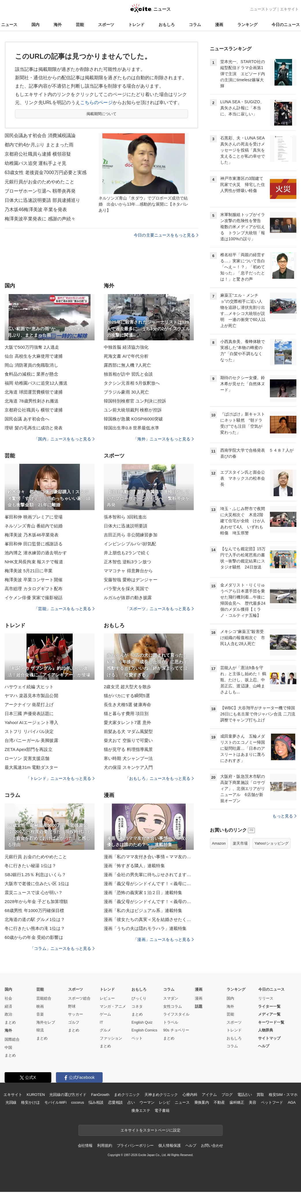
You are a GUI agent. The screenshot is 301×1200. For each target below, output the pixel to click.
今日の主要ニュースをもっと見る (166, 235)
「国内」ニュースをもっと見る (64, 439)
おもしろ (167, 24)
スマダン (170, 998)
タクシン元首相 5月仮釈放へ (132, 383)
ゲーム (105, 1014)
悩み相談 (96, 1102)
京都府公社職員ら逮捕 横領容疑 (38, 154)
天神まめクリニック (161, 1094)
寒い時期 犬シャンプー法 (128, 758)
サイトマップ (269, 1038)
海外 (58, 24)
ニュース (9, 24)
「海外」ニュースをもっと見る (163, 439)
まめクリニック (127, 1094)
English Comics (144, 1030)
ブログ (227, 1094)
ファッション (111, 1038)
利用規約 (104, 1145)
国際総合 (12, 1039)
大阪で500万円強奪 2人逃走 (32, 347)
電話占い (244, 1094)
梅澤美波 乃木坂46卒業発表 (32, 534)
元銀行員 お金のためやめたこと (36, 856)
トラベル (170, 1022)
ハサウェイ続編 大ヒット (29, 686)
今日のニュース (286, 24)
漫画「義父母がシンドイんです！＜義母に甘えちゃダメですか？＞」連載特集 (149, 883)
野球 (72, 1006)
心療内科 (190, 1094)
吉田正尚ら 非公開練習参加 (130, 534)
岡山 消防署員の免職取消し (31, 365)
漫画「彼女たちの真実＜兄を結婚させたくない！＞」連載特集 (149, 919)
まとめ (10, 1022)
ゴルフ (73, 1022)
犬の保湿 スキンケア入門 (128, 767)
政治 (8, 1014)
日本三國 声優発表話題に (29, 713)
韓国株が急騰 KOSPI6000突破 (133, 418)
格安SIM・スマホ (283, 1094)
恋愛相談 (115, 1102)
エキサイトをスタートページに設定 (150, 1130)
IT (101, 1022)
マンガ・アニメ (113, 1006)
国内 (35, 24)
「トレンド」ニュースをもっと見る (60, 778)
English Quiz (142, 1022)
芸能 (80, 24)
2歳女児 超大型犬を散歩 (127, 686)
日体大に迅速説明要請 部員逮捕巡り (42, 200)
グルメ (105, 1030)
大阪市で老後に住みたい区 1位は (37, 883)
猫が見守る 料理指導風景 (128, 749)
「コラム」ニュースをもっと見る (62, 948)
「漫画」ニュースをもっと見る (163, 939)
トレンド (136, 24)
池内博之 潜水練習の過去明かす (36, 552)
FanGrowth (100, 1094)
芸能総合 (43, 998)
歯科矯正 (236, 1102)
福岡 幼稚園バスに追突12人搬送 (36, 383)
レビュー (107, 998)
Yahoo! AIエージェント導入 (31, 722)
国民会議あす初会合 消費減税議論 (40, 135)
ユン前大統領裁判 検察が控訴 (133, 409)
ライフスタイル (176, 1014)
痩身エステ (140, 1110)
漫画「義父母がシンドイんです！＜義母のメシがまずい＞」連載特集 (149, 901)
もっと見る (284, 816)
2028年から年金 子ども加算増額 (36, 901)
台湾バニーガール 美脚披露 (31, 740)
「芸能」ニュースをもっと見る (64, 608)
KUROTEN (36, 1094)
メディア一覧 (269, 1014)
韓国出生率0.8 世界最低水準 (131, 427)
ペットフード (272, 1102)
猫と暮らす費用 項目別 (126, 713)
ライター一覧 (269, 1006)
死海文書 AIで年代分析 (126, 356)
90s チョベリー (176, 1030)
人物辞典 (265, 1030)
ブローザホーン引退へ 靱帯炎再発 (40, 191)
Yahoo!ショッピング (272, 843)
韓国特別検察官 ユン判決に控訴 (135, 400)
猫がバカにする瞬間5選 (127, 695)
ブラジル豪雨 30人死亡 (126, 391)
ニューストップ (263, 9)
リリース (265, 998)
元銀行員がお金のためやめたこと (39, 181)
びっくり (138, 998)
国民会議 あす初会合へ (27, 418)
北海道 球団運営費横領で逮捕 (34, 391)
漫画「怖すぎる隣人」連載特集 (134, 865)
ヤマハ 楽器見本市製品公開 (31, 695)
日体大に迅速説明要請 (125, 525)
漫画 (219, 24)
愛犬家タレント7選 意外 (127, 722)
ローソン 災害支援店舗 (27, 758)
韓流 (40, 1030)
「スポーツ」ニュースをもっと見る (159, 608)
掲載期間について (101, 114)
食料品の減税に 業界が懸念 (31, 374)
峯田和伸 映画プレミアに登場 (34, 516)
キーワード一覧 (271, 1022)
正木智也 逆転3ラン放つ (127, 561)
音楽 (40, 1014)
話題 (198, 1006)
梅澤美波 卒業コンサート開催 (34, 579)
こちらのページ (96, 102)
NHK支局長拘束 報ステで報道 (34, 561)
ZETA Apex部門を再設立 (28, 749)
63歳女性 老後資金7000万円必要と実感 (45, 172)
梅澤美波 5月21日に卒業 (28, 570)
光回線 (11, 1102)
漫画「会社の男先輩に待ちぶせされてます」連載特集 (149, 874)
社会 (8, 998)
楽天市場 (240, 843)
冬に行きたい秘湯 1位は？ (30, 865)
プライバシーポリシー (135, 1145)
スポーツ (106, 24)
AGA (292, 1102)
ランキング (247, 24)
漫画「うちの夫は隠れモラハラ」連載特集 (145, 928)
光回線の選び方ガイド (67, 1094)
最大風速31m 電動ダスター (31, 767)
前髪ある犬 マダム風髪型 (128, 731)
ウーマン (147, 1102)
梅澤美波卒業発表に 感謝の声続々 (40, 218)
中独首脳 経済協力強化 (126, 347)
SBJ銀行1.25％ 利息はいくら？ (35, 874)
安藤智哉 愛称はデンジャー (130, 579)
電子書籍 (162, 1110)
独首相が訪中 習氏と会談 (128, 374)
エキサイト (289, 9)
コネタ (137, 1006)
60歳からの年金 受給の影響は (34, 937)
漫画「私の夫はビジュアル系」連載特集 (143, 910)
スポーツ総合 (79, 998)
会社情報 (85, 1145)
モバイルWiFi (55, 1102)
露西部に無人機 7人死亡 (127, 365)
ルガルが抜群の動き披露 (128, 597)
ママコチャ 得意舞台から (128, 570)
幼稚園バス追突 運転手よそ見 (35, 163)
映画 (40, 1006)
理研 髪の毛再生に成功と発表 (34, 427)
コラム (195, 24)
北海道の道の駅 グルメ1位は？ (35, 919)
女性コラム (172, 1006)
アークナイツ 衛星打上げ (29, 704)
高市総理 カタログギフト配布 (34, 588)
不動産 (219, 1102)
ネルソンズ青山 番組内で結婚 (34, 525)
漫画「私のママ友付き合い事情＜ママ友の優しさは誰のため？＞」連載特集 (149, 856)
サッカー (75, 1014)
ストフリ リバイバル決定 (29, 731)
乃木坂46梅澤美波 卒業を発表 (36, 209)
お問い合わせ (212, 1145)
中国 (8, 1047)
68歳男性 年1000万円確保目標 (34, 910)
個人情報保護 (169, 1145)
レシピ (164, 1102)
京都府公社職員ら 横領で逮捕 (34, 409)
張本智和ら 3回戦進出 (125, 516)
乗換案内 (201, 1102)
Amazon (219, 843)
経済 (8, 1006)
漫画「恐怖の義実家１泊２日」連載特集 (143, 892)
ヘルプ (263, 1046)
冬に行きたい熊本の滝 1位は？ (35, 928)
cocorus (77, 1102)
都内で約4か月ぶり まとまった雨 (39, 144)
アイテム (209, 1094)
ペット (137, 1038)
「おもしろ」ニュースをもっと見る (159, 778)
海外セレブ (45, 1022)
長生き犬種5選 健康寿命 (127, 704)
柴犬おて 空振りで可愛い (128, 740)
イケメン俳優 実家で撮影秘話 (34, 597)
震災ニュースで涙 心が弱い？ (34, 892)
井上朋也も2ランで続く (127, 552)
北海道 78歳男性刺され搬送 (32, 400)
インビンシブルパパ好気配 (130, 543)
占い (131, 1102)
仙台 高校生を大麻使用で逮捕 (34, 356)
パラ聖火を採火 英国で (126, 588)
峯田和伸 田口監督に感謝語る (34, 543)
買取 (260, 1094)
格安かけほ (30, 1102)
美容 (252, 1102)
